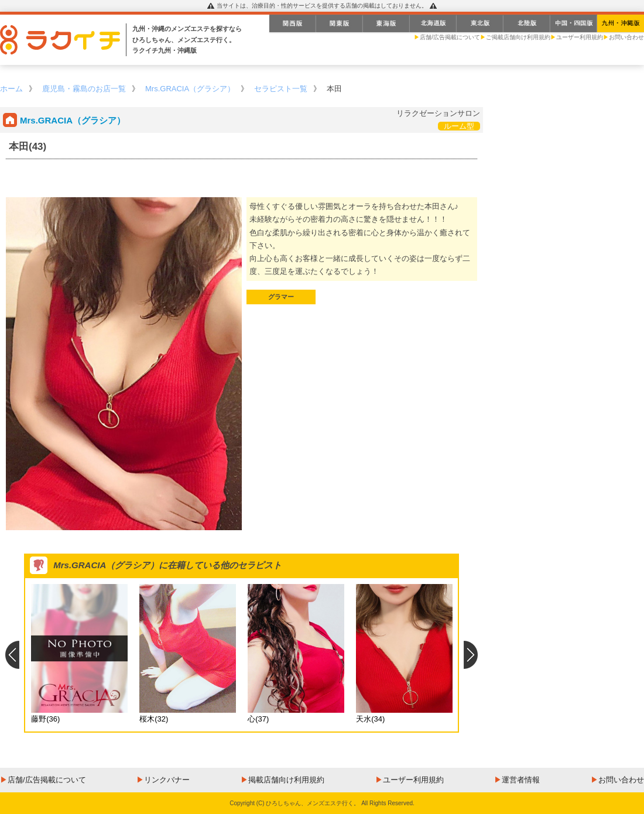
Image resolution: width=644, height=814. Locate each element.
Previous (12, 654)
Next (471, 654)
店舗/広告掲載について (450, 37)
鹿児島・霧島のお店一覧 (84, 88)
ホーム (11, 88)
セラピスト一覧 (280, 88)
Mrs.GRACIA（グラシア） (190, 88)
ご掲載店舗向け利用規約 (518, 37)
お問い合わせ (626, 37)
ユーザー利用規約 (579, 37)
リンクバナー (167, 779)
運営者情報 (521, 779)
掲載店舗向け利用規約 (286, 779)
